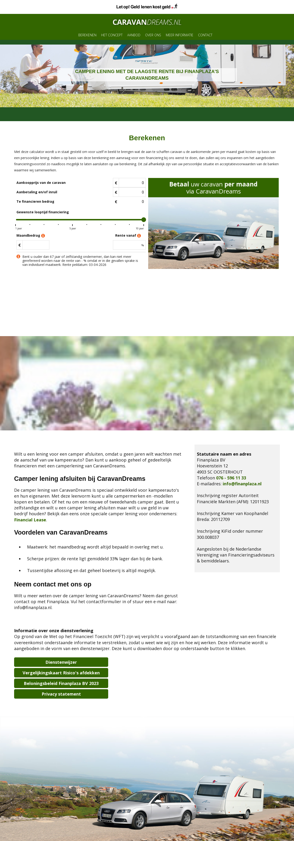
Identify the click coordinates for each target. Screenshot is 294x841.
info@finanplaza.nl (242, 483)
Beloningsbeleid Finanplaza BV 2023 (61, 683)
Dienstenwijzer (61, 662)
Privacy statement (61, 694)
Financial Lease (30, 520)
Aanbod (133, 35)
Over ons (153, 35)
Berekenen (87, 35)
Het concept (112, 35)
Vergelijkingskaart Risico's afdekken (61, 673)
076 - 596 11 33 (231, 478)
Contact (205, 35)
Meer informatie (179, 35)
